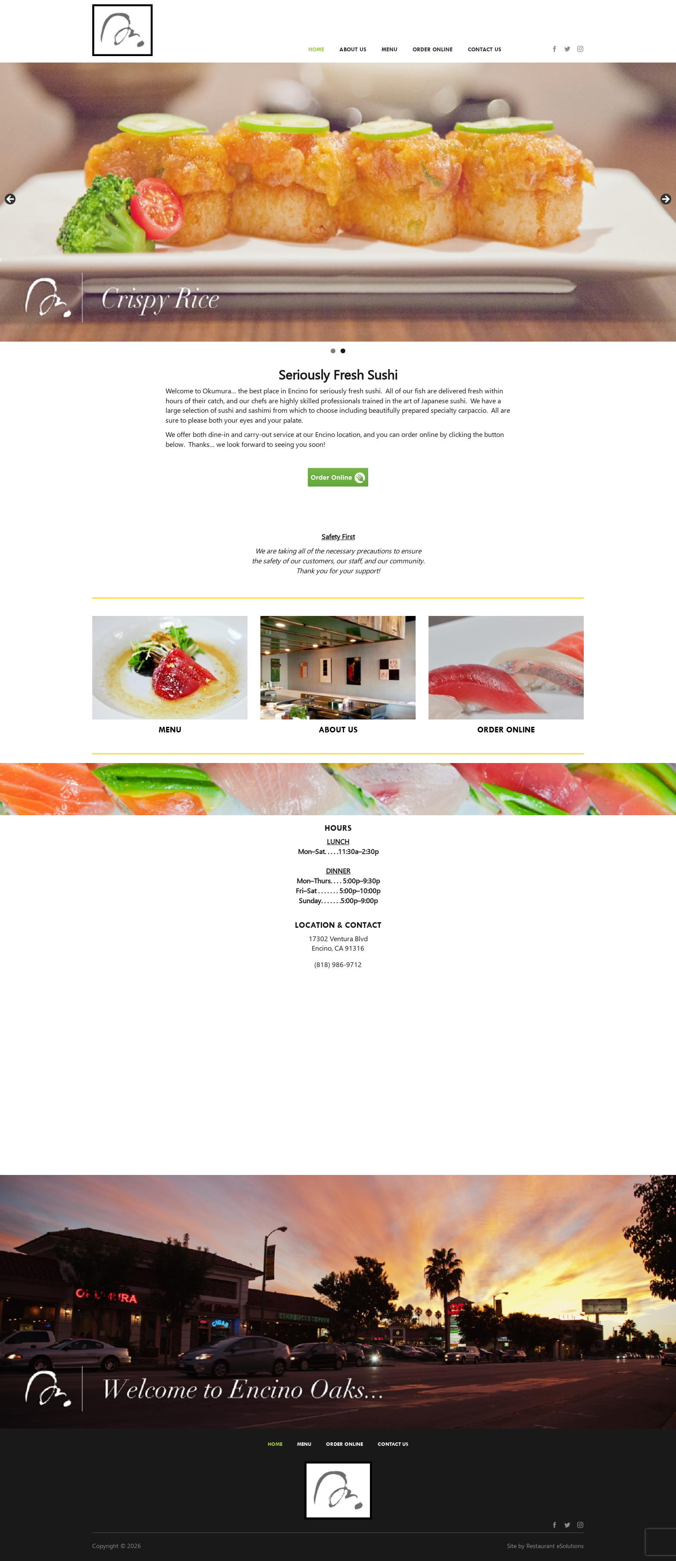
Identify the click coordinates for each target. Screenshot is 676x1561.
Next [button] (665, 199)
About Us (352, 49)
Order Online (433, 49)
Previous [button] (10, 199)
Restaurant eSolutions (555, 1546)
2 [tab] (343, 351)
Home (316, 49)
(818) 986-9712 (338, 964)
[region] (338, 202)
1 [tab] (333, 351)
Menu (389, 49)
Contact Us (484, 49)
